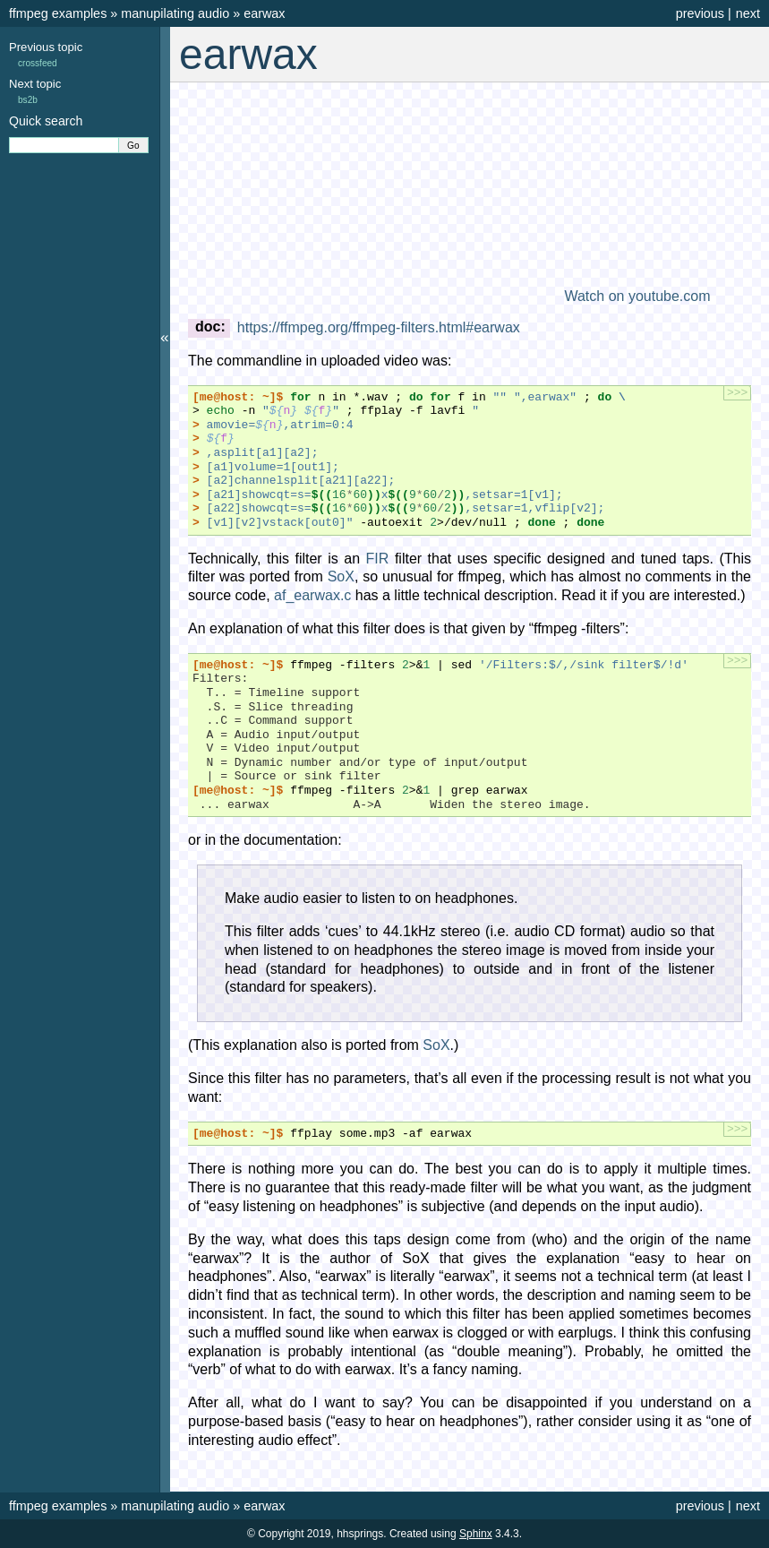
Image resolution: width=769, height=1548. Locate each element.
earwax (264, 13)
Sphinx (475, 1533)
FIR (377, 558)
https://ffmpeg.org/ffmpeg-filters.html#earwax (378, 327)
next (748, 13)
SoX (341, 576)
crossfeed (37, 63)
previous (700, 13)
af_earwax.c (312, 595)
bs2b (28, 100)
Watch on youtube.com (637, 296)
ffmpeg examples (58, 13)
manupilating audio (175, 13)
